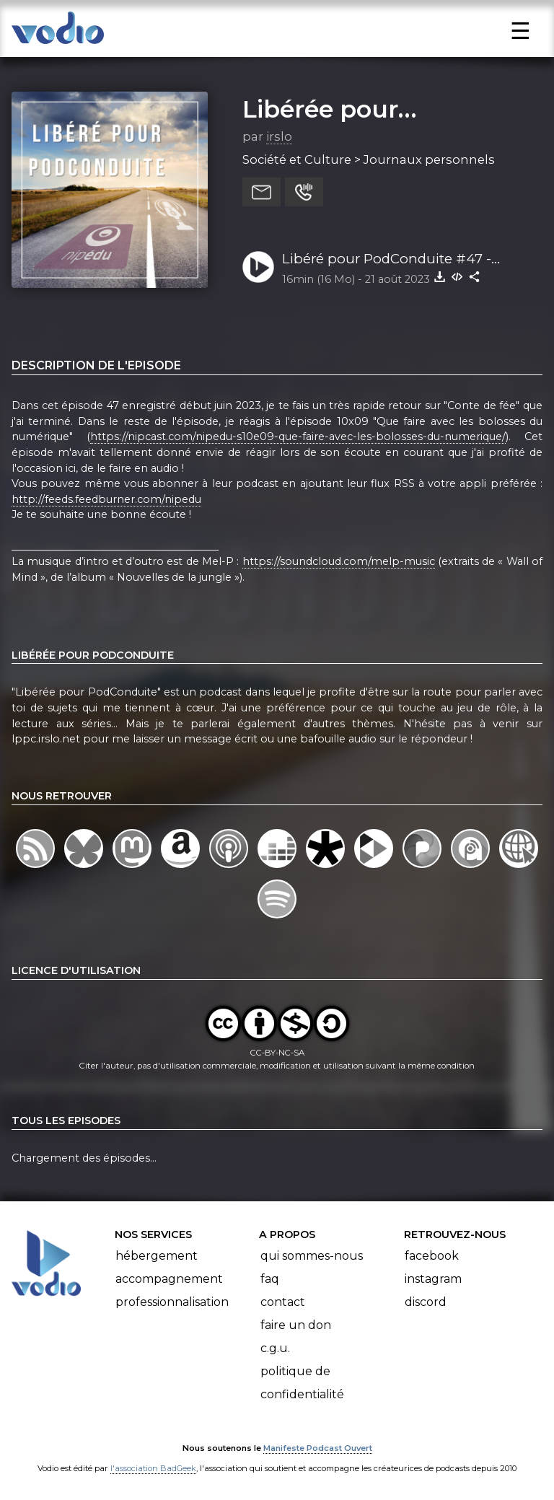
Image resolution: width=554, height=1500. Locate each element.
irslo (279, 136)
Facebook (432, 1256)
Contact (282, 1302)
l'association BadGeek (153, 1468)
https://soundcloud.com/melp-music (338, 561)
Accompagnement (169, 1279)
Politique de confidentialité (302, 1382)
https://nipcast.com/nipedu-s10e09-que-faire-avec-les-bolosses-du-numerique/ (298, 436)
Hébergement (156, 1256)
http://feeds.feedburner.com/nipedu (106, 499)
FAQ (269, 1279)
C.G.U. (275, 1348)
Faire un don (295, 1325)
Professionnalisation (172, 1302)
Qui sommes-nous (311, 1256)
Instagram (433, 1279)
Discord (426, 1302)
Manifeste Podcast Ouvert (317, 1448)
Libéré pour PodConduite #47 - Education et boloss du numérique (398, 259)
